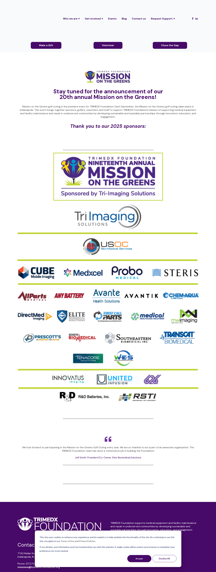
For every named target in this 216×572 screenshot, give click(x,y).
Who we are (70, 6)
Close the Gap (170, 20)
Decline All (164, 558)
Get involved (93, 6)
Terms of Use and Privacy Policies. (78, 541)
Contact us (139, 6)
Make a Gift (46, 20)
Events (112, 6)
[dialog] (108, 549)
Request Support (162, 6)
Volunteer (108, 20)
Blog (124, 6)
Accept (139, 558)
